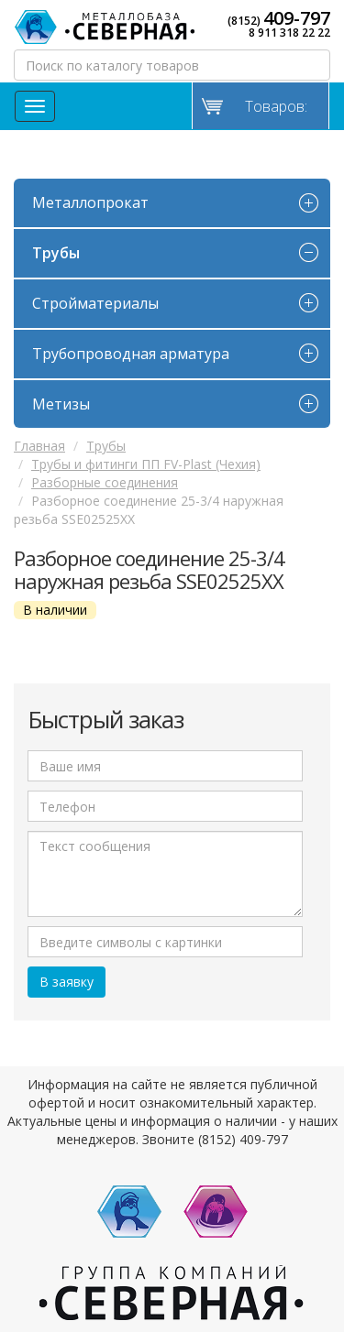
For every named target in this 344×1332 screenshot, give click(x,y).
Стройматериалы (95, 303)
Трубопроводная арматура (130, 354)
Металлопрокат (90, 202)
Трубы (56, 253)
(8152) (278, 18)
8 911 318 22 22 (289, 32)
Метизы (61, 404)
